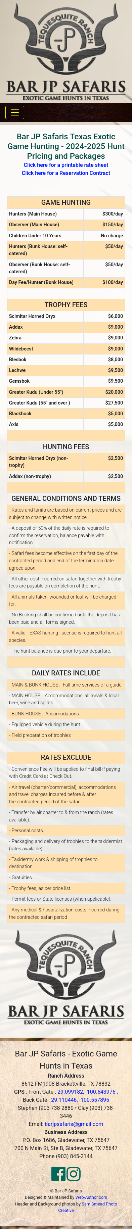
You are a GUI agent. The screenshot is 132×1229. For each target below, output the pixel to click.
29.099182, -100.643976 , (87, 1092)
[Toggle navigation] (14, 112)
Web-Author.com (91, 1197)
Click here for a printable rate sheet (66, 165)
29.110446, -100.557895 (80, 1100)
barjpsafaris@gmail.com (74, 1124)
